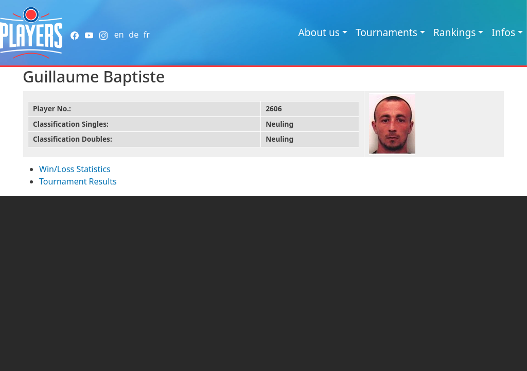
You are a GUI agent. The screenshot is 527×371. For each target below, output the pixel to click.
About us (319, 32)
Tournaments (386, 32)
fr (147, 34)
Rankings (454, 32)
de (133, 34)
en (119, 34)
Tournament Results (78, 181)
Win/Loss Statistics (75, 169)
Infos (503, 32)
